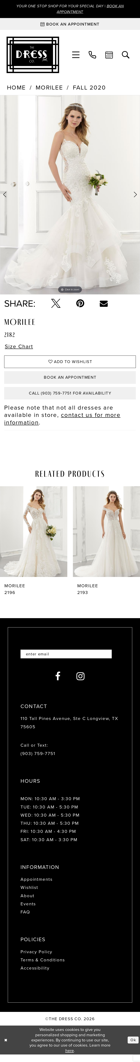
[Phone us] (92, 56)
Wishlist (29, 895)
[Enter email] (70, 661)
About (27, 903)
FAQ (25, 919)
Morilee (49, 89)
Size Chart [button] (21, 348)
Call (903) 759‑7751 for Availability (70, 399)
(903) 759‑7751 (38, 761)
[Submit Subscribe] (113, 661)
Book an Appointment (70, 381)
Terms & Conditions (43, 967)
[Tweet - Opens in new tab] (56, 304)
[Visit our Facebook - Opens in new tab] (58, 683)
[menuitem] (76, 56)
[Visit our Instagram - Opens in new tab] (80, 683)
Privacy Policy (36, 959)
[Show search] (125, 56)
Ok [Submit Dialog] (133, 1047)
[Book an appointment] (70, 25)
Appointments (37, 887)
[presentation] (33, 538)
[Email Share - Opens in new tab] (104, 305)
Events (28, 911)
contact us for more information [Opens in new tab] (62, 425)
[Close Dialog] (6, 1047)
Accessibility (35, 975)
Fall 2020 (89, 89)
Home (16, 89)
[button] (76, 56)
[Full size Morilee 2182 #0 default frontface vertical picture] (70, 196)
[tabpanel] (70, 196)
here (69, 1058)
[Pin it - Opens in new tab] (80, 304)
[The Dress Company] (33, 56)
